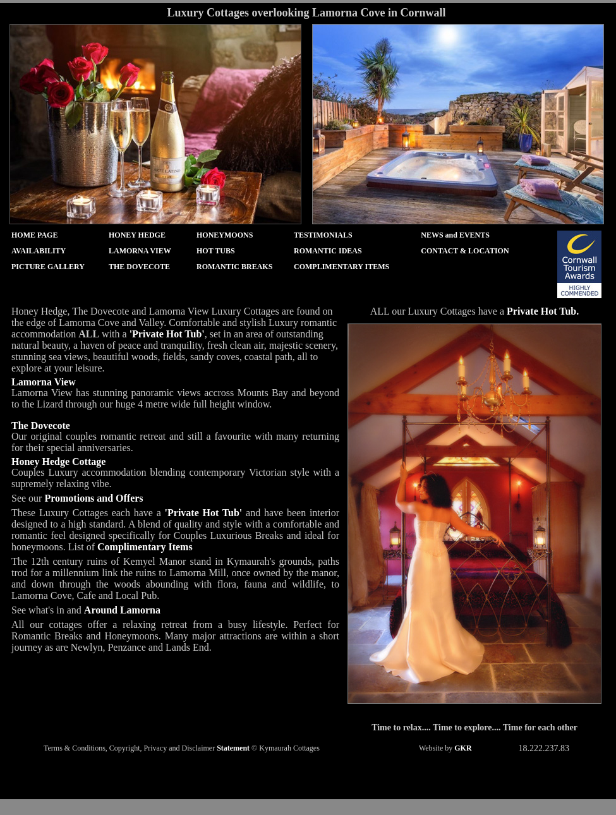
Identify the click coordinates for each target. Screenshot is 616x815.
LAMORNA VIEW (140, 250)
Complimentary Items (145, 546)
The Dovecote (40, 425)
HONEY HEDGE (137, 235)
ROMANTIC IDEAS (328, 250)
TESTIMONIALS (323, 235)
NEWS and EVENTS (455, 235)
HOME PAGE (34, 235)
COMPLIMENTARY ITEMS (341, 266)
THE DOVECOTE (139, 266)
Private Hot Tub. (543, 311)
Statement (233, 748)
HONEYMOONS (224, 235)
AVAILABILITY (38, 250)
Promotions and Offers (93, 498)
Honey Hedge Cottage (58, 461)
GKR (462, 748)
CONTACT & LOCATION (465, 250)
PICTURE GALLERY (48, 266)
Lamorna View (43, 382)
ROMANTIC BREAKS (234, 266)
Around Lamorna (122, 610)
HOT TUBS (215, 250)
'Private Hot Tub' (167, 334)
